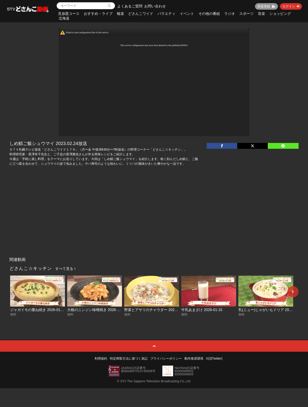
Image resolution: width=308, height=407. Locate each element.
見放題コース (69, 14)
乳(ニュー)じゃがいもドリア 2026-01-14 (270, 310)
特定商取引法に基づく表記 (129, 358)
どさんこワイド (140, 14)
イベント (187, 14)
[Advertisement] (154, 221)
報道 (120, 14)
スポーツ (246, 14)
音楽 (261, 14)
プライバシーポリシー (166, 358)
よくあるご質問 (129, 6)
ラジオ (229, 14)
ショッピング (280, 14)
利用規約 (101, 358)
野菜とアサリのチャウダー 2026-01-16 (155, 310)
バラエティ (166, 14)
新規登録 (266, 6)
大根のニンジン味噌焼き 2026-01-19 (96, 310)
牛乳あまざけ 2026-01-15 (201, 310)
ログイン (290, 6)
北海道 (64, 18)
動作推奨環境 (193, 358)
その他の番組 (209, 14)
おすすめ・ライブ (98, 14)
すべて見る (65, 269)
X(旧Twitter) (214, 358)
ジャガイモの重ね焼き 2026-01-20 (37, 310)
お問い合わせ (155, 6)
